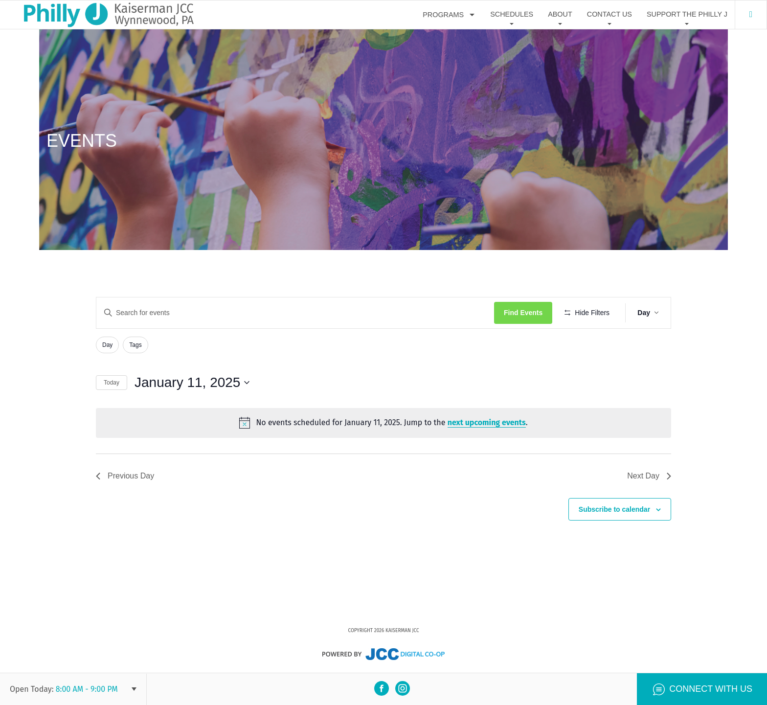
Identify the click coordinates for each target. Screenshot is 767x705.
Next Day (649, 476)
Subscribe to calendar (614, 509)
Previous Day (125, 476)
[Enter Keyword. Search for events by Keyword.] (295, 312)
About (560, 14)
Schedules (511, 14)
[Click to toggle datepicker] (192, 382)
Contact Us (609, 14)
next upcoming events (487, 422)
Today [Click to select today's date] (111, 382)
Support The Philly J (687, 14)
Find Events (523, 313)
